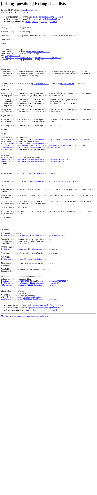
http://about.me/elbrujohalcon (38, 203)
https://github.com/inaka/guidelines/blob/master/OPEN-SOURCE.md (33, 186)
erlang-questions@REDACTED (19, 64)
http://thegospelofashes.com (17, 277)
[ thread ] (35, 21)
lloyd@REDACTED (28, 10)
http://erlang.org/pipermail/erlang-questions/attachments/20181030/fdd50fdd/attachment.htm (29, 352)
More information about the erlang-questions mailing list (25, 370)
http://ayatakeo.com (13, 305)
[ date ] (28, 21)
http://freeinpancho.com (15, 293)
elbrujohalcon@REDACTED (38, 57)
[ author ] (53, 21)
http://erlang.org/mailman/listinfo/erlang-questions (29, 334)
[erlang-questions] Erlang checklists (47, 17)
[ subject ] (44, 21)
